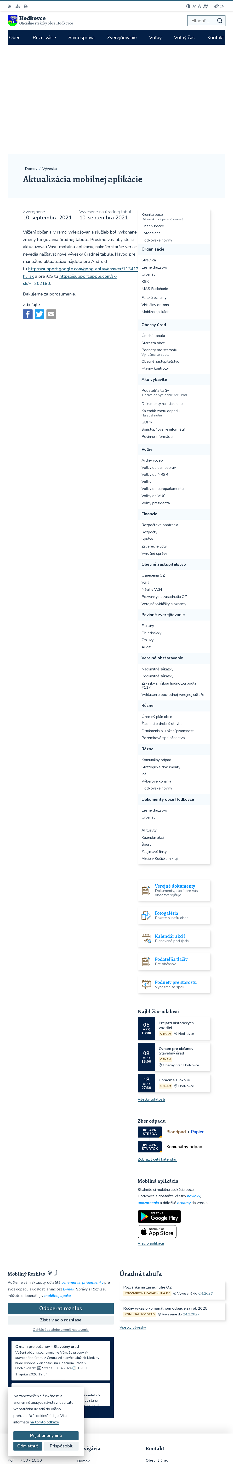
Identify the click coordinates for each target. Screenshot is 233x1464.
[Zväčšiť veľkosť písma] (205, 6)
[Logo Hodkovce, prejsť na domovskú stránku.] (40, 20)
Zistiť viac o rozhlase (60, 1211)
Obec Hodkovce (211, 1444)
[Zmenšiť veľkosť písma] (194, 6)
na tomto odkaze (44, 1422)
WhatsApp (156, 1401)
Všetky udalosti (151, 990)
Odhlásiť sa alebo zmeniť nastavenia (61, 1220)
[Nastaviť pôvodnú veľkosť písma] (199, 6)
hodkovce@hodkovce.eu (167, 1370)
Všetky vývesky (132, 1218)
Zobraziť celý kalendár (157, 1050)
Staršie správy (23, 1301)
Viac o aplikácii (151, 1134)
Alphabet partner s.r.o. (205, 1437)
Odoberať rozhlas (60, 1199)
